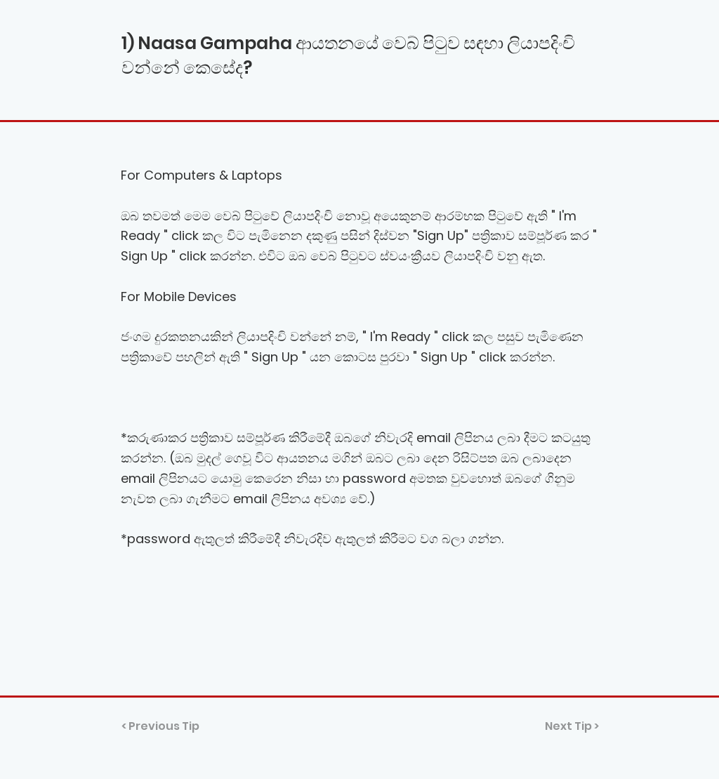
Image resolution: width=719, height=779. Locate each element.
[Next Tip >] (564, 726)
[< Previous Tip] (167, 726)
